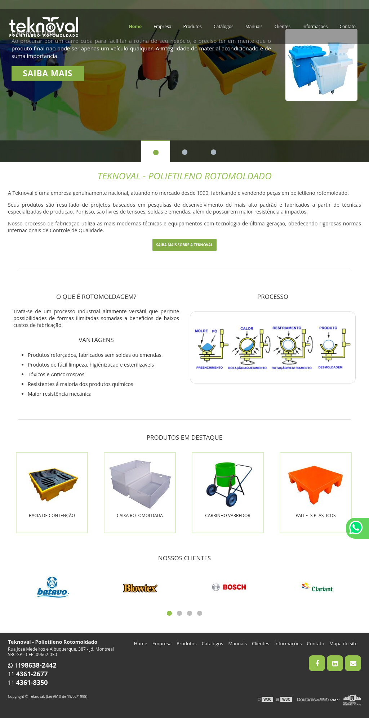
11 (32, 665)
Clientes (282, 26)
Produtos (192, 26)
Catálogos (224, 26)
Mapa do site (343, 643)
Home (135, 26)
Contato (347, 26)
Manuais (254, 26)
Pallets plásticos (315, 515)
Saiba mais (47, 73)
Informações (315, 26)
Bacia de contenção (52, 515)
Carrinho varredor (227, 515)
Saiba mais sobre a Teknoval (184, 244)
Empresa (162, 26)
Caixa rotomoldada (140, 515)
